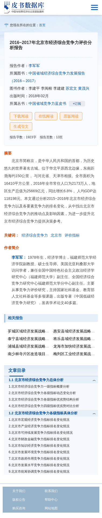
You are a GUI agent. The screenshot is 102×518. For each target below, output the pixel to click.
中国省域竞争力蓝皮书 (47, 103)
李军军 (34, 65)
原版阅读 (71, 116)
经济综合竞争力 (35, 235)
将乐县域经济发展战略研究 (76, 339)
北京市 (56, 235)
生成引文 (21, 126)
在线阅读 (46, 116)
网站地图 (51, 508)
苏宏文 (71, 88)
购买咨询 (18, 508)
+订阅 (77, 104)
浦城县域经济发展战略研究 (30, 346)
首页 (42, 25)
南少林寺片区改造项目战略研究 (34, 354)
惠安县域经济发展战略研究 (76, 331)
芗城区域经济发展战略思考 (30, 331)
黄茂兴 (83, 88)
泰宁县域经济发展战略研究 (30, 339)
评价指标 (72, 235)
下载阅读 (21, 116)
